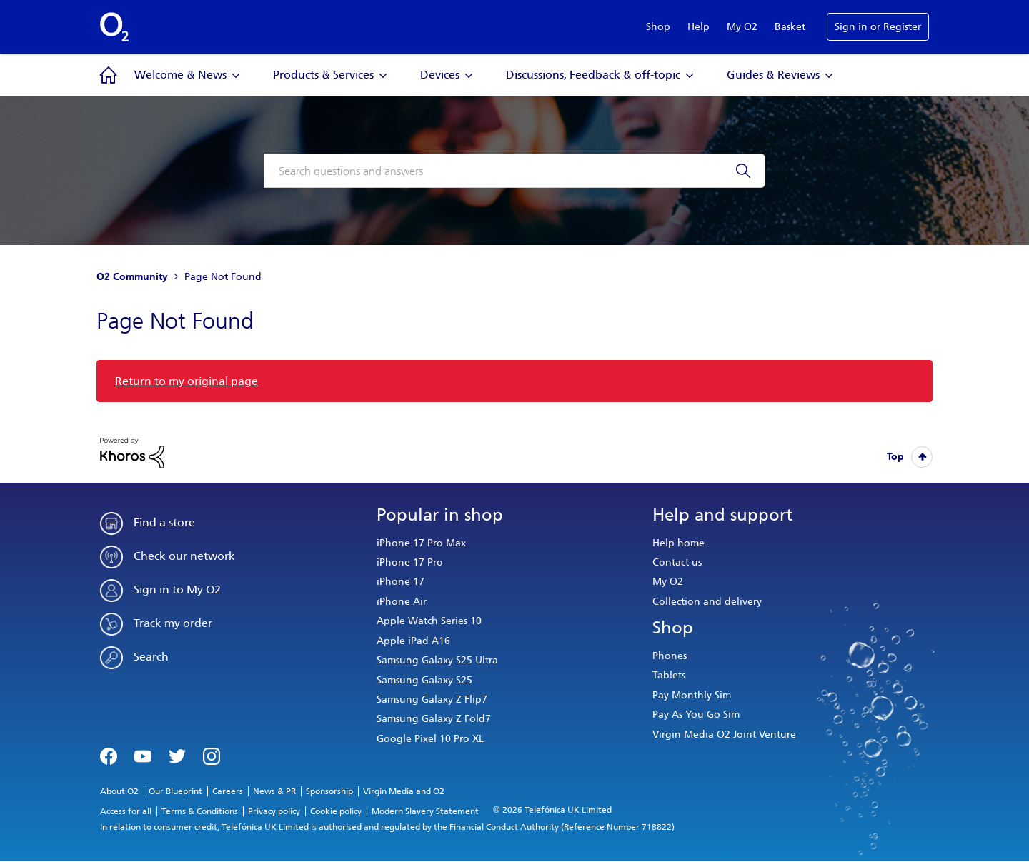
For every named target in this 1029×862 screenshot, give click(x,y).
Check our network (184, 556)
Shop (658, 27)
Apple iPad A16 (413, 641)
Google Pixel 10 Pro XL (430, 739)
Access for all (125, 811)
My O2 (742, 27)
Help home (678, 543)
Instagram (211, 755)
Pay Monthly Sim (691, 695)
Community (108, 75)
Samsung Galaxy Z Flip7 (432, 699)
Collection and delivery (707, 602)
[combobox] (514, 171)
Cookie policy (336, 811)
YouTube (142, 755)
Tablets (668, 675)
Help (698, 27)
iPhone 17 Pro (410, 562)
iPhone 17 (400, 582)
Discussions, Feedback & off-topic (593, 74)
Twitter (177, 755)
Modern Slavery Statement (425, 811)
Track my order (173, 623)
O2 (114, 27)
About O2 (119, 791)
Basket (790, 27)
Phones (669, 656)
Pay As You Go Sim (696, 714)
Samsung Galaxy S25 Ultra (437, 660)
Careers (227, 791)
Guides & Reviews (773, 74)
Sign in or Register (878, 27)
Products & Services (323, 74)
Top (895, 457)
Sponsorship (329, 791)
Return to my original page (186, 381)
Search (151, 656)
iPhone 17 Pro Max (421, 543)
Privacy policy (274, 811)
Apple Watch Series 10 (429, 621)
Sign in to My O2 (177, 589)
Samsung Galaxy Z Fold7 (434, 719)
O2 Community (132, 277)
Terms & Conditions (199, 811)
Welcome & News (180, 74)
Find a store (164, 522)
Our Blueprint (175, 791)
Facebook (108, 755)
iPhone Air (402, 602)
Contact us (677, 562)
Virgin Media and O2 (403, 791)
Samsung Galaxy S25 (424, 680)
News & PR (274, 791)
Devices (439, 74)
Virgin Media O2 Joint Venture (724, 734)
